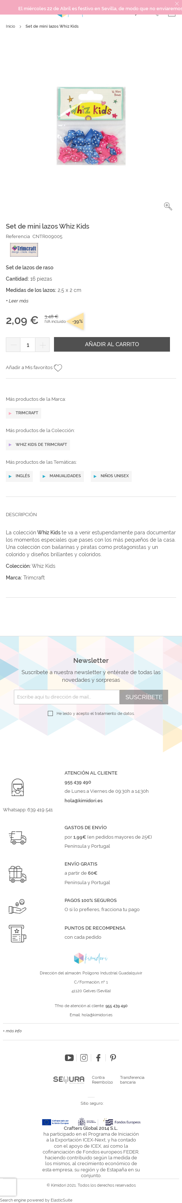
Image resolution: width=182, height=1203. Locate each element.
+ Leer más (17, 301)
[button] (168, 206)
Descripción (21, 514)
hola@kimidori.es (97, 1015)
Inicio (10, 26)
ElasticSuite (61, 1200)
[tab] (91, 520)
